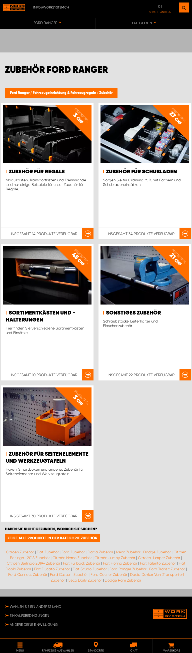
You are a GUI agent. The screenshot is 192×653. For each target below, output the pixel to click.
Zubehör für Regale (37, 172)
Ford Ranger (20, 93)
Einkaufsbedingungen (29, 616)
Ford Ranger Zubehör (128, 569)
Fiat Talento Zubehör (158, 563)
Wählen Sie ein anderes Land (35, 607)
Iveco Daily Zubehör (85, 580)
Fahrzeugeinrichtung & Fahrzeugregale (65, 93)
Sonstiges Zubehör (133, 313)
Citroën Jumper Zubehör (159, 558)
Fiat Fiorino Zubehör (120, 563)
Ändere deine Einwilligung (34, 625)
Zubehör (105, 93)
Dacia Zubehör (100, 552)
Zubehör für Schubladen (141, 172)
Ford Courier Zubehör (108, 574)
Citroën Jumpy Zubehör (114, 558)
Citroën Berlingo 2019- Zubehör (33, 563)
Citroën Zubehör (20, 552)
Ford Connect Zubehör (27, 574)
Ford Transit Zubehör (167, 569)
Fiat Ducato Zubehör (52, 569)
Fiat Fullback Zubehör (81, 563)
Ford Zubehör (73, 552)
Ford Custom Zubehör (69, 574)
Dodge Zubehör (157, 552)
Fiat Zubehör (48, 552)
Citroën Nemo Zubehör (72, 558)
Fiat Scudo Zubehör (90, 569)
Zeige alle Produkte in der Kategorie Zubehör (52, 538)
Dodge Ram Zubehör (123, 580)
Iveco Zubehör (128, 552)
